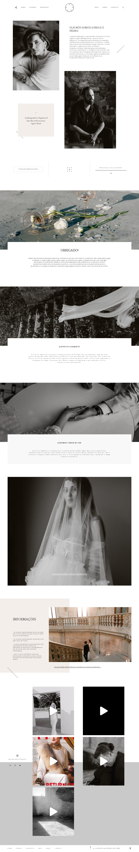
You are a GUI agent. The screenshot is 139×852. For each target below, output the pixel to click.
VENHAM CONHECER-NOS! (28, 169)
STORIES (33, 7)
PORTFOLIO (44, 7)
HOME (23, 7)
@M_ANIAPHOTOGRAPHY (17, 757)
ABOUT (104, 7)
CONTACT (115, 7)
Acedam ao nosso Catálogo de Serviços (69, 574)
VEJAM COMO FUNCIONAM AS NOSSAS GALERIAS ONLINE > (77, 667)
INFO (96, 7)
